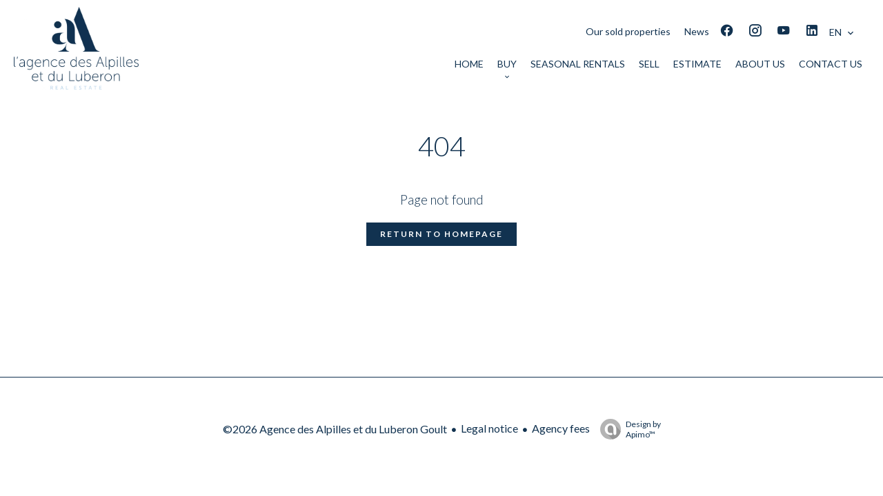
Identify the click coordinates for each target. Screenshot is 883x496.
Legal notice (489, 428)
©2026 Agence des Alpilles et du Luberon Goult (335, 428)
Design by (627, 429)
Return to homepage (441, 234)
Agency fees (561, 428)
